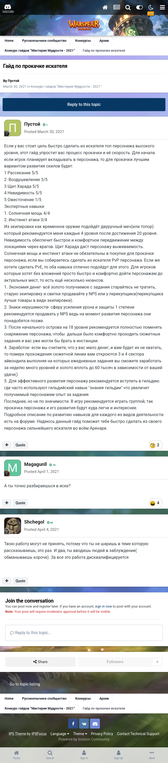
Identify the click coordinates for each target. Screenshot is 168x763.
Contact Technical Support (138, 734)
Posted (44, 131)
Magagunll (35, 464)
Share (40, 661)
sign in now (103, 606)
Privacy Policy (102, 734)
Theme (80, 734)
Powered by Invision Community (84, 739)
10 (52, 465)
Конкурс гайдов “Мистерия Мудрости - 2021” (66, 86)
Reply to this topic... (30, 632)
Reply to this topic (84, 104)
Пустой (13, 81)
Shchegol (34, 522)
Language (59, 734)
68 (50, 522)
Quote (20, 445)
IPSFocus (39, 734)
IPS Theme (17, 734)
